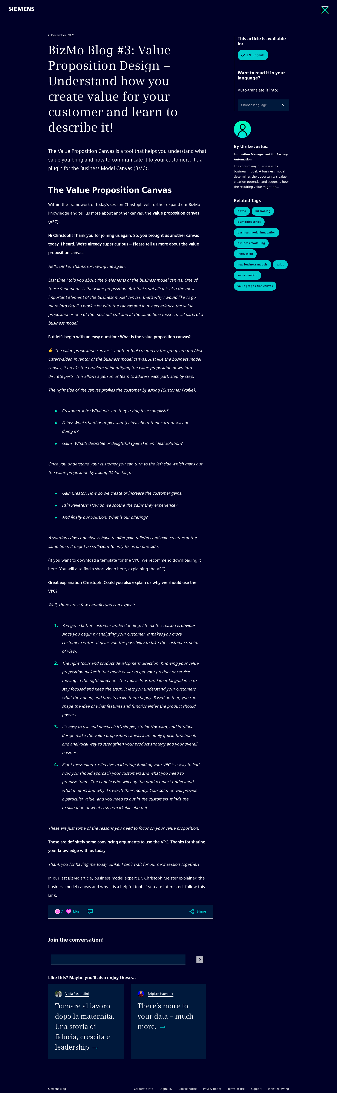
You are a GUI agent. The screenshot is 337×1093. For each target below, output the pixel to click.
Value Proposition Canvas (255, 286)
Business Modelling (251, 243)
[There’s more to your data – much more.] (168, 1021)
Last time (57, 280)
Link (52, 895)
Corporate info (143, 1088)
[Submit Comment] (199, 959)
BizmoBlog (263, 211)
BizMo (241, 211)
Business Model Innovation (256, 232)
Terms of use (236, 1088)
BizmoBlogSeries (249, 221)
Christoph (133, 204)
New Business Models (252, 264)
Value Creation (247, 275)
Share (201, 911)
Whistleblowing (278, 1088)
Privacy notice (212, 1088)
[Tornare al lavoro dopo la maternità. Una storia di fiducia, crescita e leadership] (86, 1021)
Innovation (245, 254)
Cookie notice (188, 1088)
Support (256, 1088)
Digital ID (166, 1088)
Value (280, 264)
